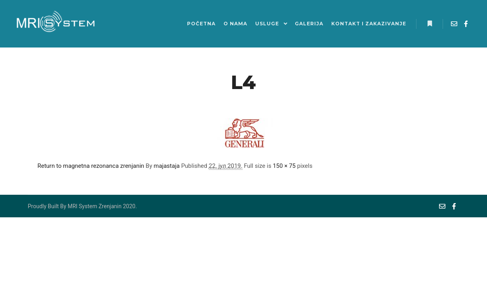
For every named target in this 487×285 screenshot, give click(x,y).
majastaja (167, 165)
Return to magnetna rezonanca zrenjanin (91, 165)
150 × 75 (284, 165)
